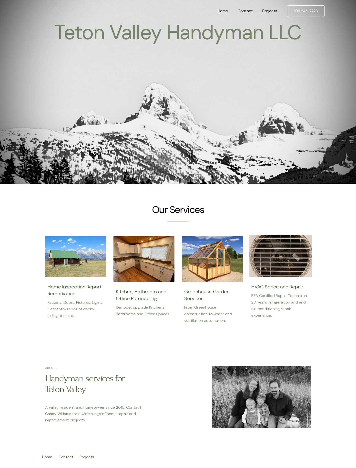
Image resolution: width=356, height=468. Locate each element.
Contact (247, 10)
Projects (270, 10)
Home (227, 10)
